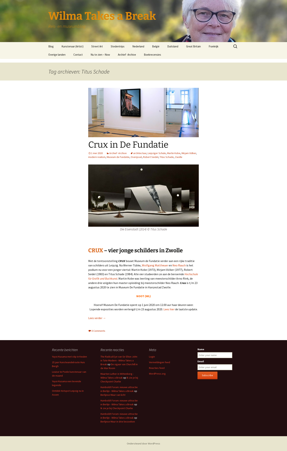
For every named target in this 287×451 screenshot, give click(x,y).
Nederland (138, 46)
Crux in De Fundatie (128, 144)
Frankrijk (213, 46)
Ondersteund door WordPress (143, 443)
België (155, 46)
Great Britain (193, 46)
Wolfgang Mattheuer (155, 265)
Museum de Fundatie (118, 157)
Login (152, 356)
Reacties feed (157, 368)
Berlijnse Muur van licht (112, 394)
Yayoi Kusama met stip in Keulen (69, 356)
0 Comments (98, 330)
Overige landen (57, 54)
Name (200, 349)
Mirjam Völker (189, 153)
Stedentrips (117, 46)
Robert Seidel (150, 157)
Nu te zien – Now (100, 54)
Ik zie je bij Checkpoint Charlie (116, 408)
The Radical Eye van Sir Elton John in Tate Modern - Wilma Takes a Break (118, 360)
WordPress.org (157, 373)
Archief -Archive (127, 54)
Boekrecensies (152, 54)
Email (200, 361)
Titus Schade (167, 157)
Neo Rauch (179, 265)
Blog (51, 46)
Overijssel (136, 157)
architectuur (139, 153)
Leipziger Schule (157, 153)
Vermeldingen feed (159, 362)
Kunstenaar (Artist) (72, 46)
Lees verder (97, 318)
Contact (78, 54)
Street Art (97, 46)
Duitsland (172, 46)
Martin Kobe (173, 153)
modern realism (96, 157)
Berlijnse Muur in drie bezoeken (117, 421)
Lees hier (169, 309)
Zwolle (178, 157)
